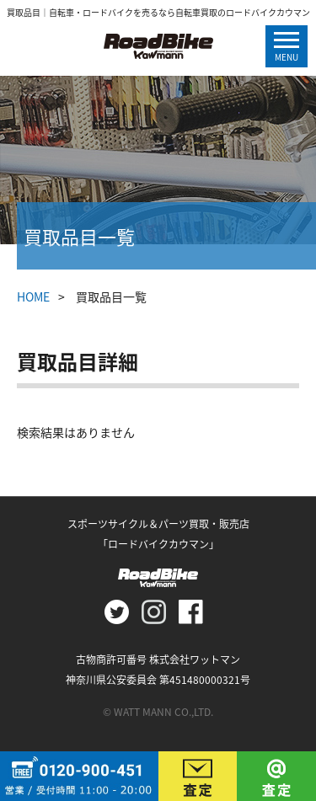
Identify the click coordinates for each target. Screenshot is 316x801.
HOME (33, 296)
